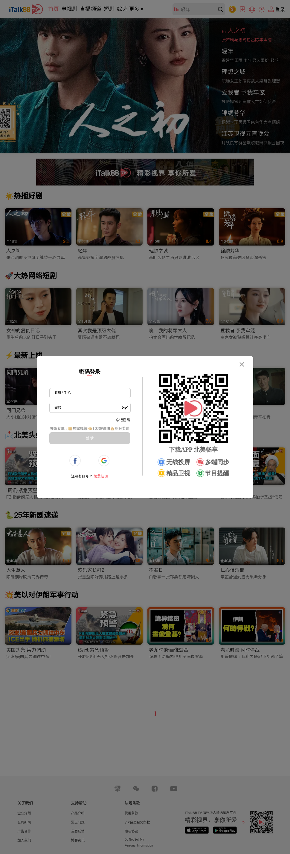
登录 (90, 438)
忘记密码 (123, 419)
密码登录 (89, 372)
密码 (57, 407)
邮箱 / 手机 (62, 392)
